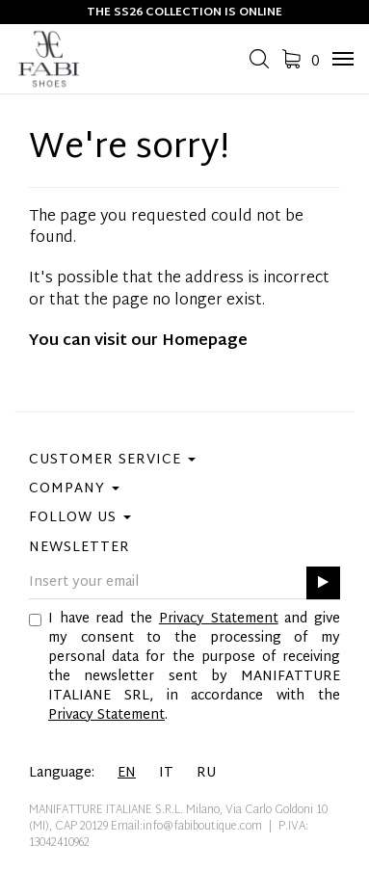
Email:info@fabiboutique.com (186, 826)
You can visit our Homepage (138, 342)
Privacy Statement (218, 619)
